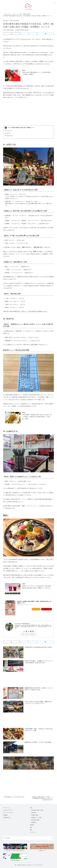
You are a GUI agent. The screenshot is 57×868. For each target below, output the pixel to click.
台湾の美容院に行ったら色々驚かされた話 (14, 797)
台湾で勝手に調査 (35, 820)
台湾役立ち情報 (10, 30)
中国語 (22, 30)
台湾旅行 (17, 30)
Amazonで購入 (36, 609)
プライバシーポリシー (8, 813)
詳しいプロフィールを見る (28, 634)
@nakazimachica (25, 39)
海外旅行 (32, 825)
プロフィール (6, 808)
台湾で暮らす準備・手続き (37, 810)
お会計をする (10, 135)
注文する (9, 133)
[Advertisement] (28, 111)
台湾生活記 (33, 813)
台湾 (4, 30)
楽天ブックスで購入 (46, 609)
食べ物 (26, 30)
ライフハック (33, 832)
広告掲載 (5, 815)
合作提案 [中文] (6, 818)
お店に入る (9, 130)
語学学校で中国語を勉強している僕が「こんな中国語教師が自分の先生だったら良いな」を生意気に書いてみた (42, 799)
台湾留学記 (33, 822)
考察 (31, 827)
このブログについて (7, 810)
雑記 (31, 830)
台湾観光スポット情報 (36, 818)
